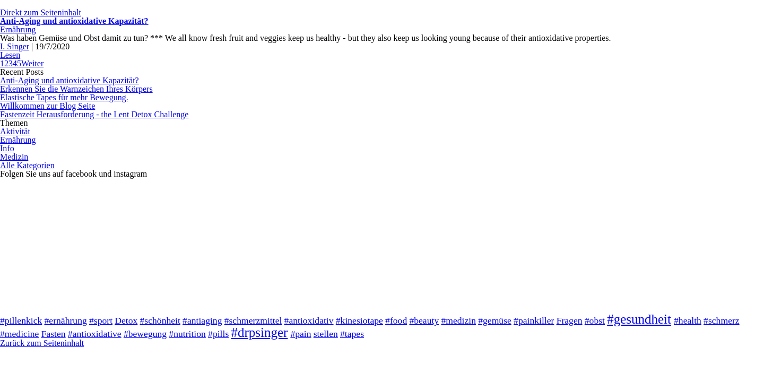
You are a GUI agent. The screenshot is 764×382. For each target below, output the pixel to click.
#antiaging (202, 320)
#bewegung (145, 333)
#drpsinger (259, 332)
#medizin (458, 320)
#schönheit (160, 320)
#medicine (19, 333)
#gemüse (494, 320)
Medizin (14, 156)
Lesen (10, 54)
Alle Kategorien (27, 165)
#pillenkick (21, 320)
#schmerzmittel (253, 320)
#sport (100, 320)
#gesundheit (639, 319)
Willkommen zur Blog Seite (47, 105)
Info (7, 148)
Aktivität (15, 131)
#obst (595, 320)
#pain (300, 333)
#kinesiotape (359, 320)
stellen (326, 333)
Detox (126, 320)
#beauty (424, 320)
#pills (218, 333)
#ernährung (66, 320)
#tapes (352, 333)
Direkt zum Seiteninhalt (40, 12)
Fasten (53, 333)
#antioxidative (94, 333)
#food (396, 320)
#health (687, 320)
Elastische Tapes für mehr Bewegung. (64, 97)
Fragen (570, 320)
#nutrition (187, 333)
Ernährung (18, 29)
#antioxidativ (309, 320)
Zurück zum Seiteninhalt (42, 343)
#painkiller (534, 320)
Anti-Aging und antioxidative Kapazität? (74, 20)
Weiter (32, 63)
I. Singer (14, 46)
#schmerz (722, 320)
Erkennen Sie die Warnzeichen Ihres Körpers (76, 88)
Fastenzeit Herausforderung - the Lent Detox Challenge (94, 114)
